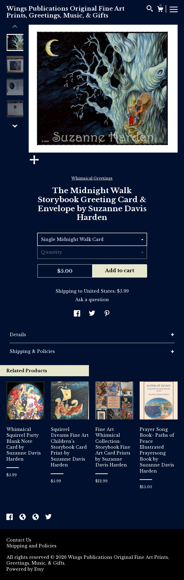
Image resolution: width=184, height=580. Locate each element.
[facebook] (10, 517)
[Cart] (160, 10)
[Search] (150, 9)
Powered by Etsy (25, 569)
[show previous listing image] (14, 26)
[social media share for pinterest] (107, 314)
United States (99, 291)
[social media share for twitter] (92, 314)
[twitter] (48, 517)
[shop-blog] (23, 517)
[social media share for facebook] (77, 314)
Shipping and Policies (31, 545)
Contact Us (18, 540)
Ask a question (92, 299)
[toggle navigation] (174, 9)
